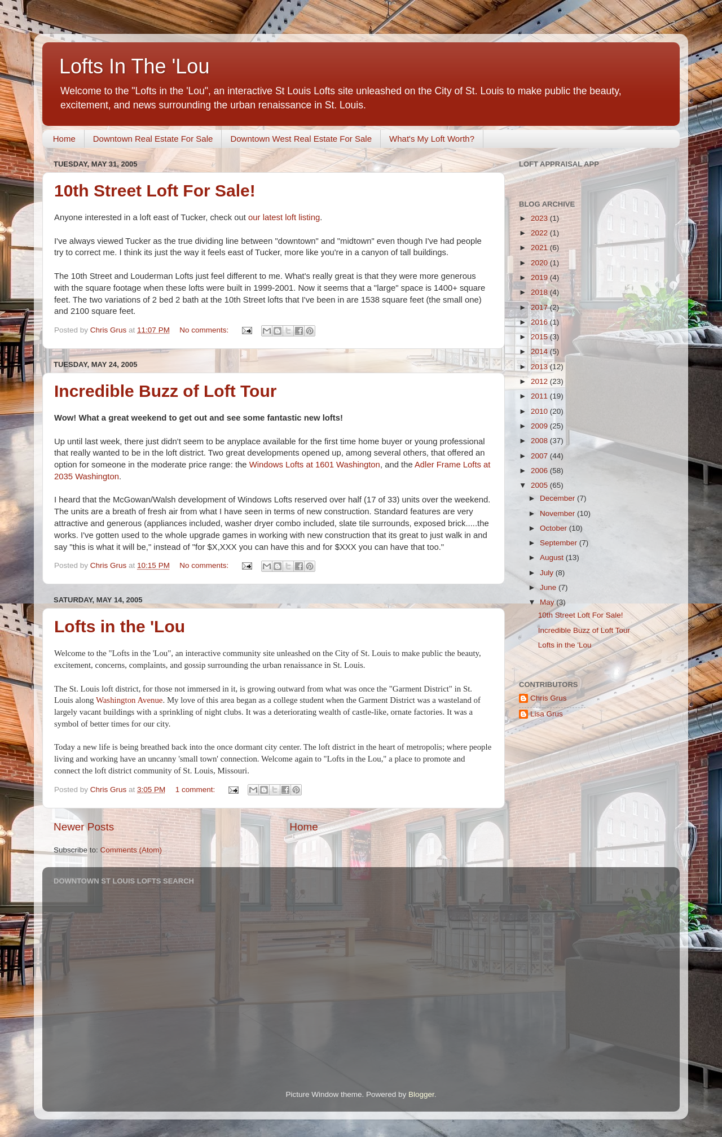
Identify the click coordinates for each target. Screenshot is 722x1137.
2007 (540, 456)
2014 (540, 351)
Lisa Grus (546, 714)
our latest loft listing (284, 217)
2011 (540, 396)
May (548, 602)
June (549, 587)
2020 (540, 263)
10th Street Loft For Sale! (155, 190)
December (558, 498)
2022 (540, 233)
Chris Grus (548, 698)
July (548, 572)
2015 (540, 337)
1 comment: (196, 789)
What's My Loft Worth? (431, 138)
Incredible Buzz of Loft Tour (165, 391)
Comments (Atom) (131, 850)
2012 (540, 381)
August (553, 557)
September (559, 543)
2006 (540, 470)
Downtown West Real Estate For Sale (301, 138)
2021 (540, 247)
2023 (540, 218)
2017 (540, 307)
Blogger (421, 1094)
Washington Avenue (129, 700)
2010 (540, 411)
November (558, 513)
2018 (540, 292)
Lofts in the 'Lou (119, 626)
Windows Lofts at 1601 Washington (314, 464)
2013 (540, 366)
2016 (540, 322)
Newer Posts (84, 827)
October (554, 528)
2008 (540, 440)
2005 (540, 485)
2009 (540, 426)
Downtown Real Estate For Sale (153, 138)
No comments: (205, 330)
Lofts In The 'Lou (134, 66)
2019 (540, 277)
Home (64, 138)
